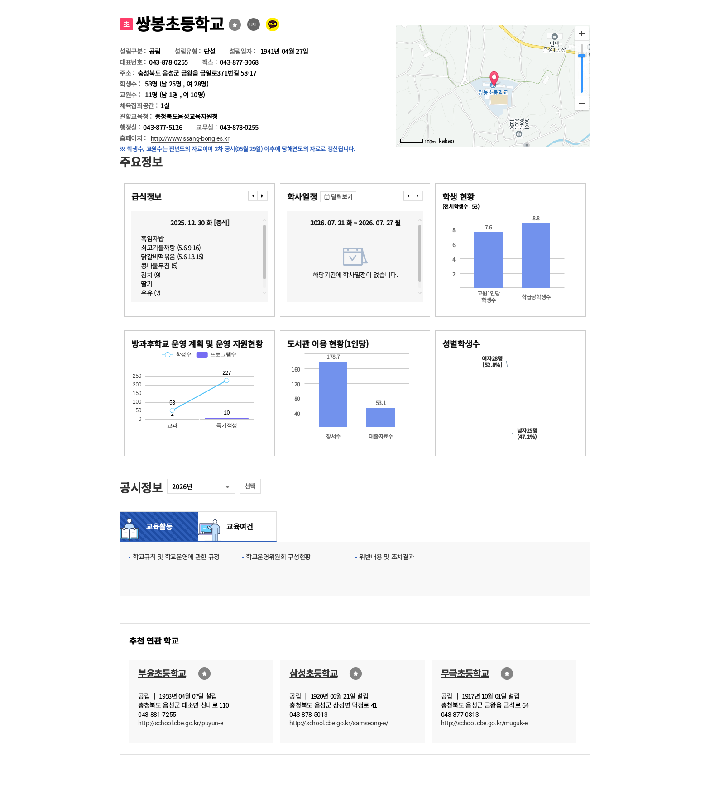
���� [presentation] (253, 196)
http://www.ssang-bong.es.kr (190, 138)
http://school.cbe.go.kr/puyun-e (180, 723)
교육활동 (159, 526)
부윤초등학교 (162, 673)
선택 (250, 486)
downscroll (264, 292)
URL (253, 24)
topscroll (264, 220)
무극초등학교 (465, 673)
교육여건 (237, 526)
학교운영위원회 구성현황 (278, 556)
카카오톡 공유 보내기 (272, 24)
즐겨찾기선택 (234, 24)
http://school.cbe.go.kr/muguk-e (484, 723)
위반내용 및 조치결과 (386, 556)
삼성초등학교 (313, 673)
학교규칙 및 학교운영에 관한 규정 (176, 556)
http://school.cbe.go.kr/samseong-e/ (338, 723)
